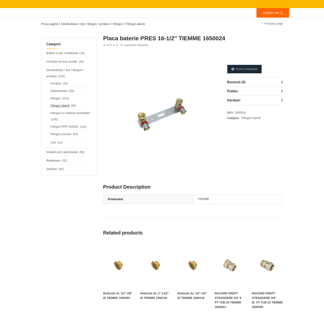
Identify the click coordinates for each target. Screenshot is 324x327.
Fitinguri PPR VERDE (64, 126)
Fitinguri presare (60, 134)
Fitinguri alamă (135, 24)
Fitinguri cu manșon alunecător (70, 113)
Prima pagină (49, 24)
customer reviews (134, 45)
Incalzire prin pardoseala (62, 152)
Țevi (53, 142)
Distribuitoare (58, 91)
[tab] (255, 82)
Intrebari (233, 100)
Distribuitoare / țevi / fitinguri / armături (85, 24)
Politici (232, 91)
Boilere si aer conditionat (62, 53)
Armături (55, 83)
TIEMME (203, 199)
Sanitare (51, 169)
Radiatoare (53, 160)
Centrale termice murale (61, 61)
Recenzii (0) (236, 82)
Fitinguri (118, 24)
